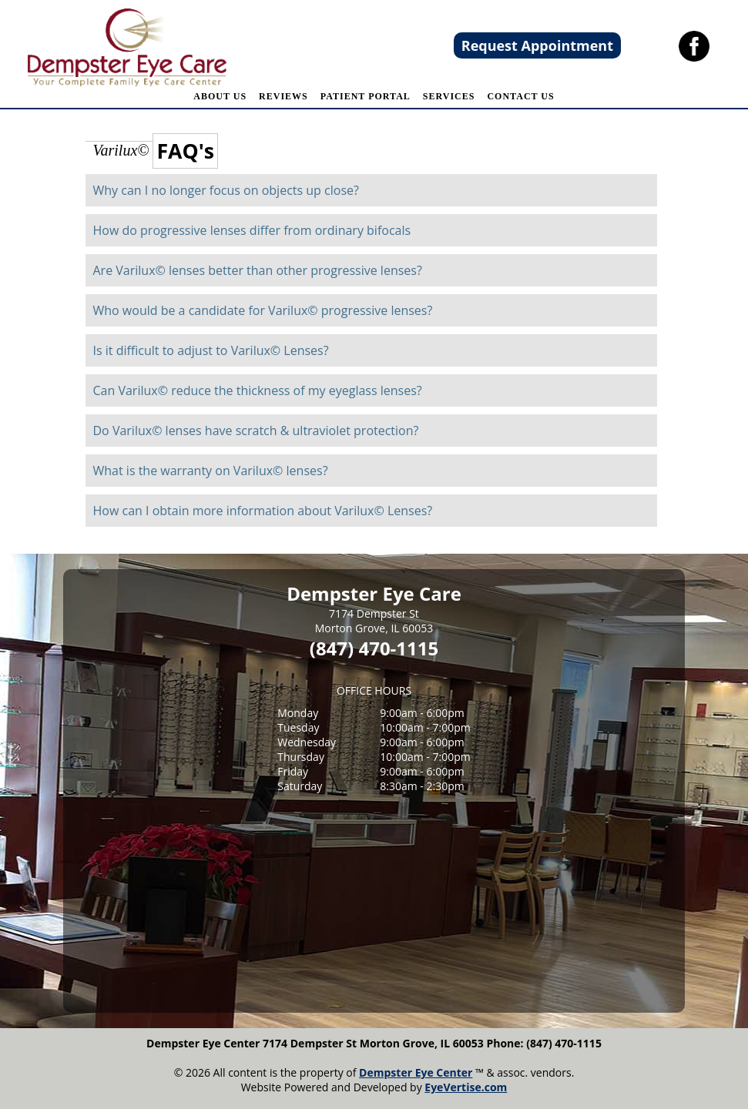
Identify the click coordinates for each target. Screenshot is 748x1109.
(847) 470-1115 (374, 648)
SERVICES (449, 96)
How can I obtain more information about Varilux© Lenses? (263, 510)
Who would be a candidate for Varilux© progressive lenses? (263, 310)
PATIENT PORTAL (365, 96)
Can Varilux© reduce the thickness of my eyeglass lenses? (257, 390)
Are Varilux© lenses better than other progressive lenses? (257, 270)
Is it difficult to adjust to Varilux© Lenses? (211, 350)
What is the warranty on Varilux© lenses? (210, 470)
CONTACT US (520, 96)
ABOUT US (220, 96)
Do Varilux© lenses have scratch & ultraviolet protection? (256, 430)
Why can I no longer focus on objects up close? (226, 190)
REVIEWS (283, 96)
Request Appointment (537, 45)
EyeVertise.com (465, 1087)
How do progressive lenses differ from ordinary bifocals (252, 230)
